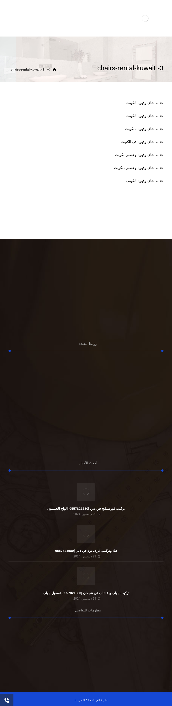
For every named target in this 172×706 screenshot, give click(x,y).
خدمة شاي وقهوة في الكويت (142, 142)
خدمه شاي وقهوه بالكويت (144, 129)
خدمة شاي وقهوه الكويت (144, 116)
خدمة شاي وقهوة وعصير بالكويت (138, 168)
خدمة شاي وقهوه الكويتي (144, 181)
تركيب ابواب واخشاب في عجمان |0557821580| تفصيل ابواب (86, 593)
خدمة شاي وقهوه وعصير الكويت (139, 155)
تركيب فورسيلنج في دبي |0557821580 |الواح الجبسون (86, 508)
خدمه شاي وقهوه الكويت (144, 103)
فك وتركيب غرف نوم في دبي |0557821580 (86, 551)
